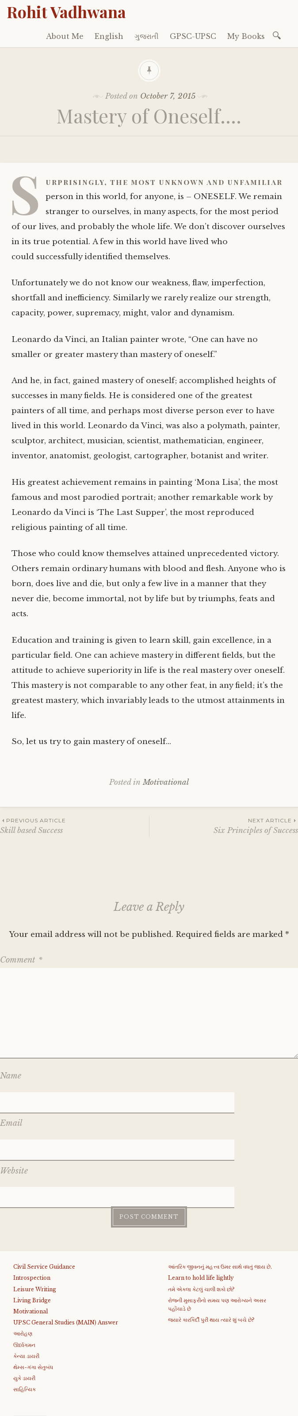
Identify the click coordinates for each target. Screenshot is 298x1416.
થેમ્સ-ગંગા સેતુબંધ (33, 1302)
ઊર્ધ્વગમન (24, 1280)
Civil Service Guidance (44, 1202)
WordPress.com (209, 1406)
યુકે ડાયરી (24, 1313)
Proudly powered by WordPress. (62, 1406)
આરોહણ (22, 1269)
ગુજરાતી (146, 36)
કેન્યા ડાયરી (26, 1291)
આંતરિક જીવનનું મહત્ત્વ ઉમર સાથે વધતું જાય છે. (220, 1202)
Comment (21, 960)
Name (10, 1076)
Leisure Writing (34, 1224)
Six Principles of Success (223, 825)
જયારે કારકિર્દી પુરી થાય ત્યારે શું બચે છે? (211, 1255)
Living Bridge (32, 1235)
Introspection (31, 1213)
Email (11, 1102)
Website (14, 1127)
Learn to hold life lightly (201, 1213)
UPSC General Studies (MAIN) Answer (65, 1258)
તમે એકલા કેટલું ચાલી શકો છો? (201, 1224)
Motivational (166, 782)
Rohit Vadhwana (66, 11)
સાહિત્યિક (24, 1324)
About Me (65, 36)
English (109, 36)
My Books (246, 36)
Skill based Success (74, 825)
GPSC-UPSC (193, 36)
